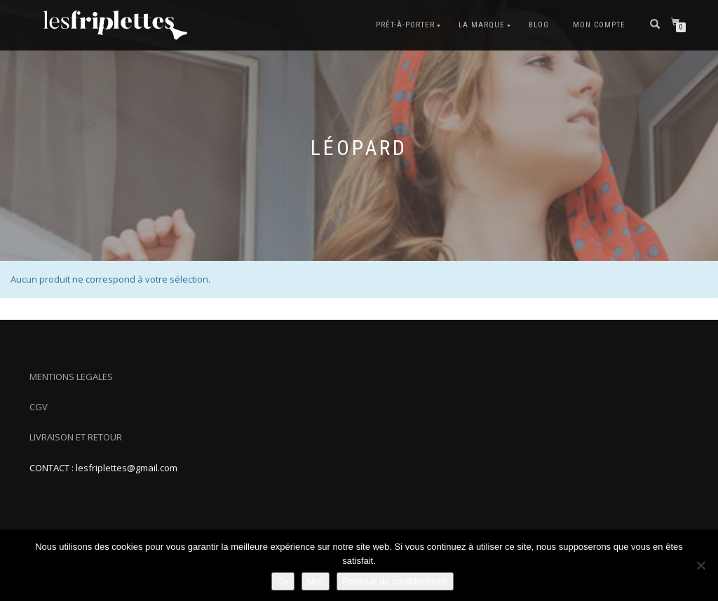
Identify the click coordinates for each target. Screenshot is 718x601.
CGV (38, 406)
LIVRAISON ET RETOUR (75, 437)
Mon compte (599, 24)
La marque (482, 24)
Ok (283, 581)
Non (315, 581)
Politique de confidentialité (395, 581)
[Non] (700, 565)
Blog (539, 24)
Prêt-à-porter (405, 24)
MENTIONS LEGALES (71, 376)
